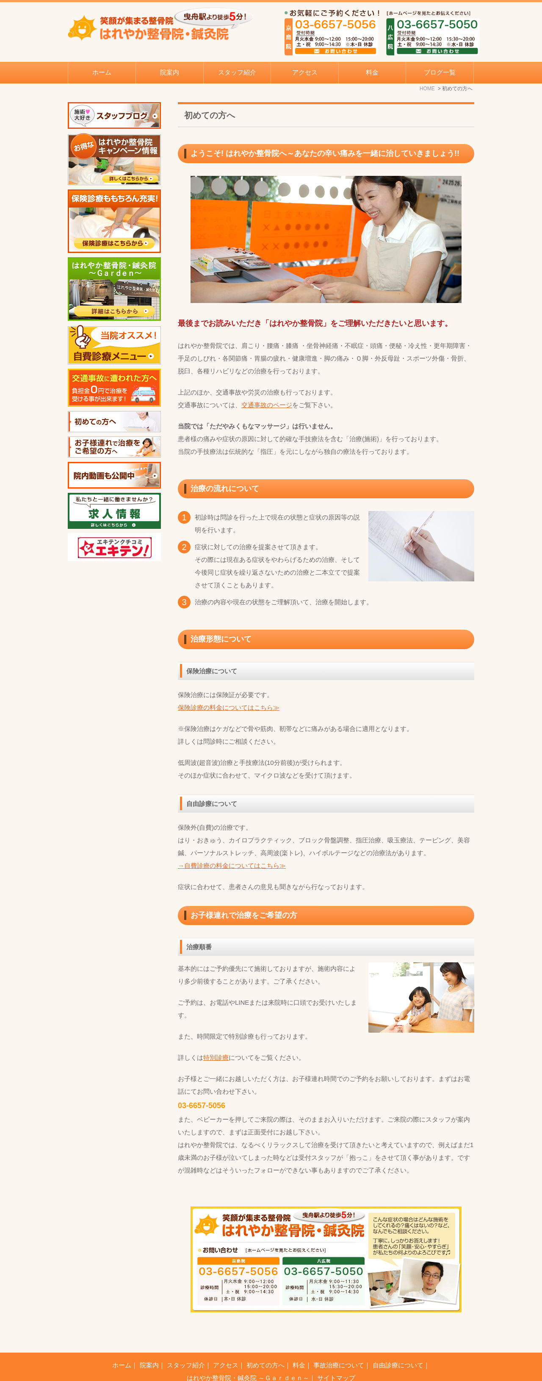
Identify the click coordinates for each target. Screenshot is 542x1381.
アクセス (305, 72)
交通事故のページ (266, 404)
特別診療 (216, 1057)
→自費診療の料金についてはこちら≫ (232, 865)
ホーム (101, 72)
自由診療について (398, 1344)
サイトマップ (336, 1356)
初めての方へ (265, 1344)
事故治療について (338, 1344)
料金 (372, 72)
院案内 (149, 1344)
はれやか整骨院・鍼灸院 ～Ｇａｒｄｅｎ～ (248, 1356)
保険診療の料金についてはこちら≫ (228, 707)
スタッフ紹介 (237, 72)
